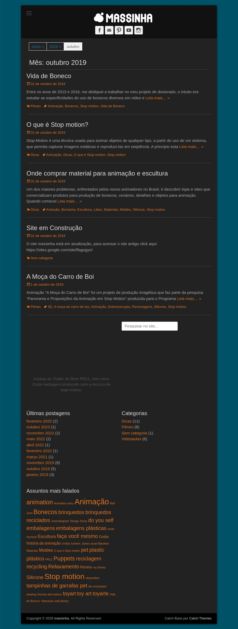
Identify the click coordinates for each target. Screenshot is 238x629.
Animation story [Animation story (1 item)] (63, 503)
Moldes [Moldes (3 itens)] (46, 550)
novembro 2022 (40, 433)
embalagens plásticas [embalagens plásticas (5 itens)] (81, 528)
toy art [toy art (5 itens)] (84, 593)
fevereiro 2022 (39, 450)
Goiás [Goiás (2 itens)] (104, 536)
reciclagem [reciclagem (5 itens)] (88, 558)
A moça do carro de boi (71, 307)
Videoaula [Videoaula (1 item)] (47, 601)
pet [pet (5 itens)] (84, 550)
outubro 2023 (38, 427)
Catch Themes (200, 618)
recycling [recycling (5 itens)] (36, 566)
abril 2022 (35, 445)
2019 (55, 47)
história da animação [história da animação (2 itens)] (43, 543)
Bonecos (71, 106)
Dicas (35, 155)
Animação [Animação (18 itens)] (92, 501)
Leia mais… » (157, 98)
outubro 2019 (38, 468)
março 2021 (36, 457)
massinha (61, 618)
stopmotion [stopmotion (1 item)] (92, 577)
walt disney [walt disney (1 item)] (62, 601)
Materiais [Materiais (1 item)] (32, 550)
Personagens (142, 307)
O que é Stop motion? (57, 124)
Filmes (36, 106)
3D (50, 307)
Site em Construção (54, 227)
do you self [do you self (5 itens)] (100, 520)
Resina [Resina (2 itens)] (86, 567)
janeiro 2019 (37, 474)
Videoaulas (131, 439)
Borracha (68, 210)
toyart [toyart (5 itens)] (69, 593)
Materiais (111, 210)
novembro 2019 (40, 462)
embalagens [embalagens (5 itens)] (40, 528)
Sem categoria (42, 258)
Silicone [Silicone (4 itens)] (34, 577)
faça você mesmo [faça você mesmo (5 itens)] (77, 536)
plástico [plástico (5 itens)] (35, 558)
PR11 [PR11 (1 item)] (48, 559)
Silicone (139, 210)
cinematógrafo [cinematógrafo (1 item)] (60, 521)
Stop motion (89, 106)
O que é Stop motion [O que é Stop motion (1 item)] (67, 550)
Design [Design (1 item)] (74, 521)
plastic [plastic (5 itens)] (96, 550)
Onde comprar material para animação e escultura (97, 173)
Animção (53, 210)
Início (38, 47)
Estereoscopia (119, 307)
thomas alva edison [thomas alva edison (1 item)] (50, 594)
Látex (98, 210)
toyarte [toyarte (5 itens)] (101, 593)
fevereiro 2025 (39, 421)
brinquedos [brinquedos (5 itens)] (71, 512)
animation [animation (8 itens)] (39, 502)
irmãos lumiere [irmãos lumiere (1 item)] (71, 543)
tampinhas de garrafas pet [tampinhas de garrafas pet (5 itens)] (56, 585)
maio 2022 (35, 439)
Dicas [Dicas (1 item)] (83, 521)
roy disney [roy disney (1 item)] (99, 567)
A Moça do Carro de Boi (60, 276)
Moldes (125, 210)
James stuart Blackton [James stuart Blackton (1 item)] (95, 543)
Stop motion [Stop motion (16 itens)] (64, 576)
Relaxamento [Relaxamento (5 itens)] (63, 566)
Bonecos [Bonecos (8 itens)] (45, 512)
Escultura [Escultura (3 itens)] (47, 536)
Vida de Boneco (48, 75)
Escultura (84, 210)
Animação (55, 106)
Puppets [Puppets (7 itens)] (64, 558)
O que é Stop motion (89, 155)
